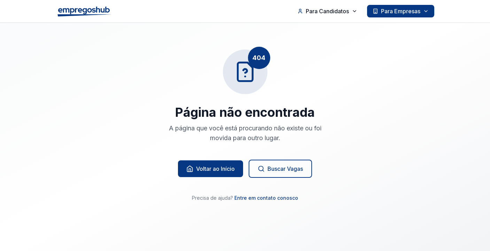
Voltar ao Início (210, 168)
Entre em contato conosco (266, 198)
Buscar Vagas (280, 168)
